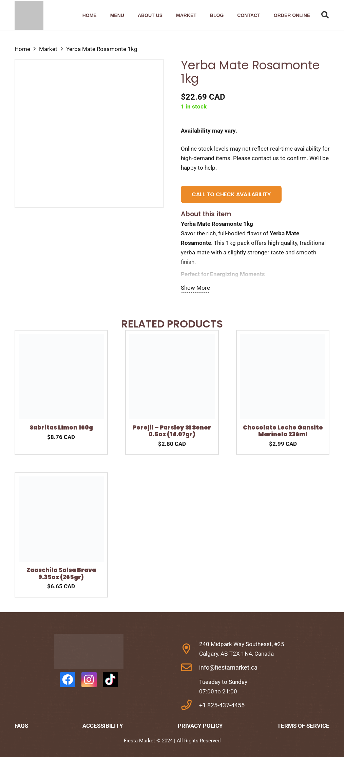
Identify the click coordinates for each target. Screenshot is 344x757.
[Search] (325, 15)
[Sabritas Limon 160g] (61, 338)
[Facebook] (67, 679)
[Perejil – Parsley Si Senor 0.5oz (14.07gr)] (172, 338)
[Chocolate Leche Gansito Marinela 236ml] (283, 338)
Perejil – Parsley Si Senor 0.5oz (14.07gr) (172, 430)
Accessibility (102, 725)
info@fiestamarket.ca (228, 667)
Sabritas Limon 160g (61, 427)
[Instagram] (89, 679)
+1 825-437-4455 (222, 705)
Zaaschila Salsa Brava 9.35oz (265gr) (61, 573)
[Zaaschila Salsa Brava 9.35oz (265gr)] (61, 481)
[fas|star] (89, 653)
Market (48, 49)
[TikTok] (110, 679)
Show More (195, 287)
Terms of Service (303, 725)
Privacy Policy (200, 725)
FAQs (21, 725)
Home (22, 49)
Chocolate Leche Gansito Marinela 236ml (283, 430)
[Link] (29, 15)
